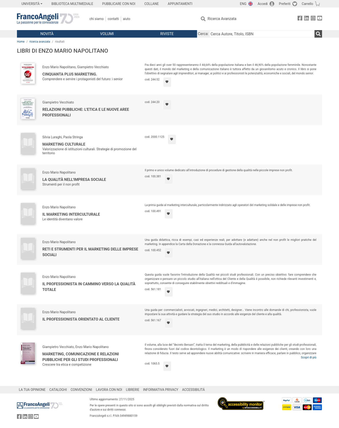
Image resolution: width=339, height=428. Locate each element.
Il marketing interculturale (71, 214)
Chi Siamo (96, 19)
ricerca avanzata (39, 41)
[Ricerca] (318, 34)
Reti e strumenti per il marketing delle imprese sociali (90, 252)
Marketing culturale (63, 144)
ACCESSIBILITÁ (193, 390)
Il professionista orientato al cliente (81, 319)
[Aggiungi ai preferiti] (167, 82)
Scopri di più (308, 357)
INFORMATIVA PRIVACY (160, 390)
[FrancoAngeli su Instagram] (313, 19)
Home (20, 41)
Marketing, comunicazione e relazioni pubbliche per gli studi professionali (80, 357)
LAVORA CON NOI (109, 390)
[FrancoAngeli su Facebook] (300, 19)
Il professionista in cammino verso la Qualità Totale (88, 287)
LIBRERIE (132, 390)
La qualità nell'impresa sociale (74, 179)
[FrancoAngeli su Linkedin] (306, 19)
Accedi (263, 4)
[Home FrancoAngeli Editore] (48, 19)
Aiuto (126, 19)
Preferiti (285, 4)
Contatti (113, 19)
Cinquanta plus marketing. (69, 74)
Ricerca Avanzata (222, 18)
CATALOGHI (58, 390)
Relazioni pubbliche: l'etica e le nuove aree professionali (85, 112)
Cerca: (203, 34)
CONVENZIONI (81, 390)
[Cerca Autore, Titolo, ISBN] (262, 34)
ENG (243, 4)
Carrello (307, 4)
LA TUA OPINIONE (32, 390)
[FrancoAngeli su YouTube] (319, 19)
